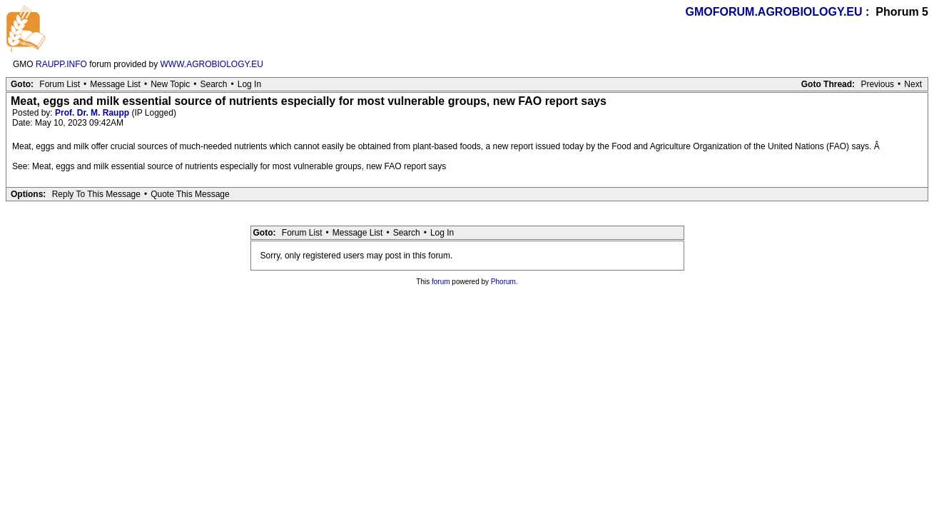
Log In (249, 84)
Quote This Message (190, 194)
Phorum (503, 282)
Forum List (59, 84)
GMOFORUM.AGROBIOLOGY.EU (774, 12)
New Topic (170, 84)
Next (913, 84)
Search (213, 84)
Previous (877, 84)
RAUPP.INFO (61, 64)
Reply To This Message (96, 194)
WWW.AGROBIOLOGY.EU (212, 64)
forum (441, 282)
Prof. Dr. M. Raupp (92, 113)
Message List (115, 84)
